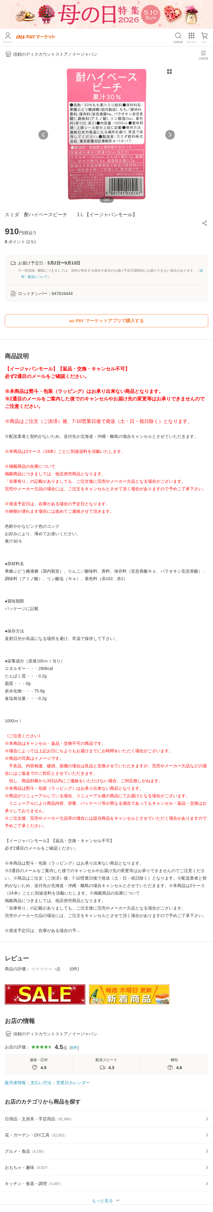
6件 (74, 1047)
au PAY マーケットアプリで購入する (106, 320)
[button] (204, 223)
